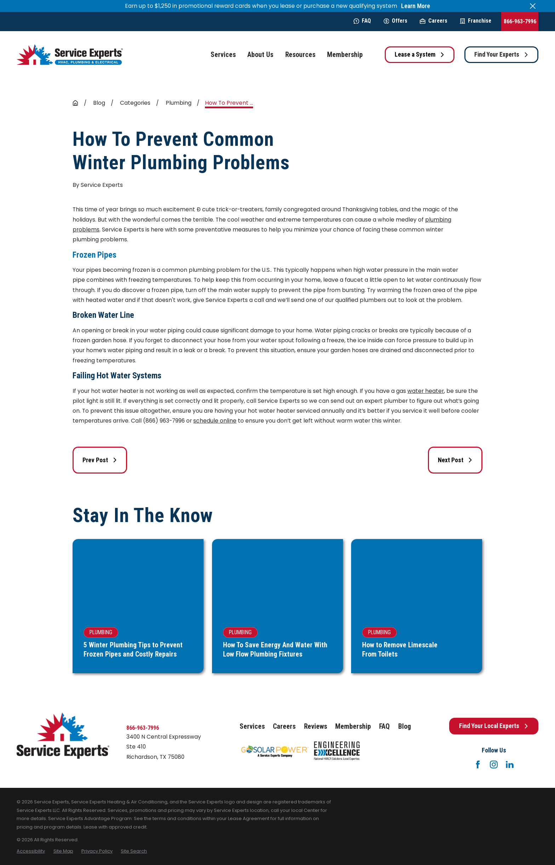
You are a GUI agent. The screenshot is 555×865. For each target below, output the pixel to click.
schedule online (214, 420)
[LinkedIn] (510, 764)
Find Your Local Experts (493, 725)
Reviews (315, 726)
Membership (353, 726)
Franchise (475, 20)
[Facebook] (478, 764)
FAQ (362, 20)
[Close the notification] (533, 6)
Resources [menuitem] (300, 55)
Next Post (455, 460)
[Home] (70, 54)
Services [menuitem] (223, 55)
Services (252, 726)
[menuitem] (31, 851)
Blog (404, 726)
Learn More (415, 6)
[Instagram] (494, 764)
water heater (425, 391)
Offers (395, 20)
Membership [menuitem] (345, 55)
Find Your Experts (501, 54)
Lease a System (420, 54)
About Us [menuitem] (260, 55)
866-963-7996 (520, 21)
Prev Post (99, 460)
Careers (433, 20)
